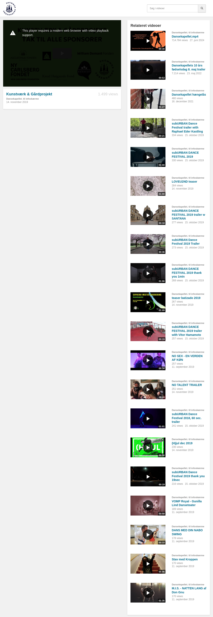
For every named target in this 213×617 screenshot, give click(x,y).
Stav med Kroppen (185, 559)
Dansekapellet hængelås (189, 94)
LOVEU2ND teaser (184, 181)
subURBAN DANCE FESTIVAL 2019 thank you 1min (187, 272)
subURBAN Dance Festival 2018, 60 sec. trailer (186, 417)
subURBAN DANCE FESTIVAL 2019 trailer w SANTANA (188, 214)
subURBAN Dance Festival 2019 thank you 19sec (188, 476)
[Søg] (202, 8)
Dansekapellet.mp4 (185, 36)
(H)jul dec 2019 (182, 443)
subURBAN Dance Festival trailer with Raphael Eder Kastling (187, 127)
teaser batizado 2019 (186, 298)
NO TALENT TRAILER (187, 385)
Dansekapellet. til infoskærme (22, 98)
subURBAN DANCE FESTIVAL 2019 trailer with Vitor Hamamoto (187, 330)
